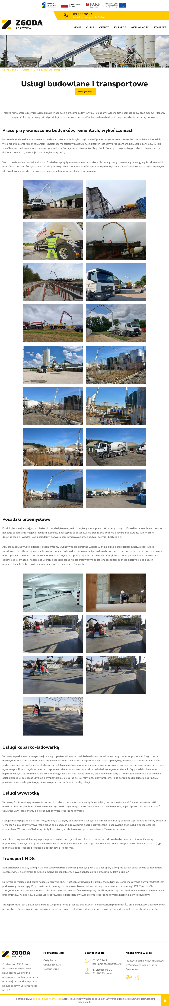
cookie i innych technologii (47, 998)
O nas (90, 27)
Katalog (120, 27)
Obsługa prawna (52, 964)
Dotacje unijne (51, 969)
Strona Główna (10, 69)
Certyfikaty (49, 960)
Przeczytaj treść (85, 91)
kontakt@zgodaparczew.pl (107, 964)
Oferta (104, 27)
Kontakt (160, 27)
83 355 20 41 (83, 14)
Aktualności (140, 27)
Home (77, 27)
